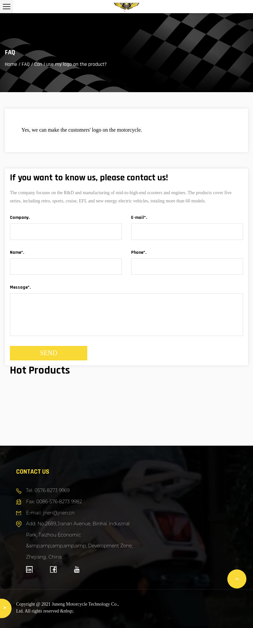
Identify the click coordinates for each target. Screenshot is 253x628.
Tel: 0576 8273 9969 (48, 490)
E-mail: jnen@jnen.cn (50, 513)
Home (11, 64)
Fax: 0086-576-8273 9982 (54, 502)
